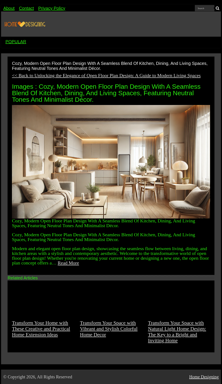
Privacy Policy (51, 8)
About (9, 8)
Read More (68, 263)
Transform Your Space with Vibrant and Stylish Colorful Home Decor (109, 328)
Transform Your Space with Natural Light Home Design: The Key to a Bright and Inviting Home (177, 331)
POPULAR (15, 41)
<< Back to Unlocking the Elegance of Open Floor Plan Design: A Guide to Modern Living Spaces (106, 75)
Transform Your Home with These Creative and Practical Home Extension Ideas (41, 328)
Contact (26, 8)
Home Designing (204, 376)
